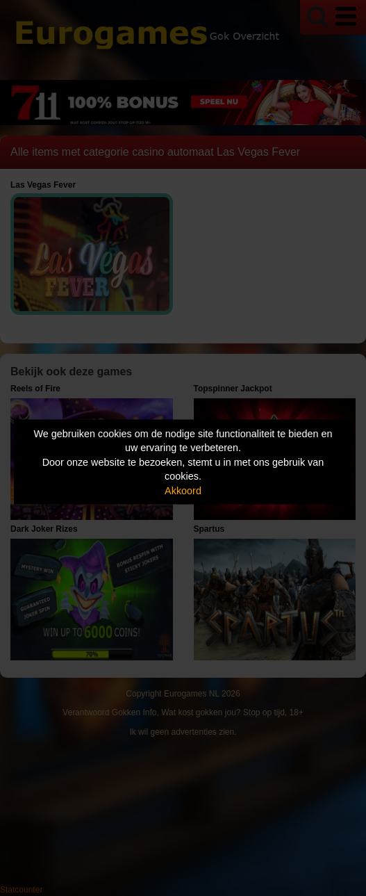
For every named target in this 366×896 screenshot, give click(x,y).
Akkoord (183, 490)
